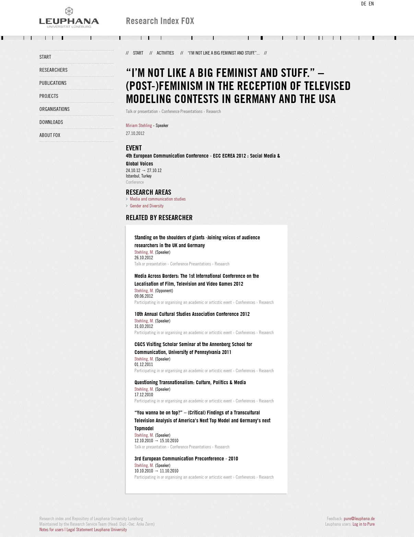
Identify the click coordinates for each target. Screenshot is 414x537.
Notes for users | (53, 529)
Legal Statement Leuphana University (97, 529)
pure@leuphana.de (359, 518)
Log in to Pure (364, 524)
